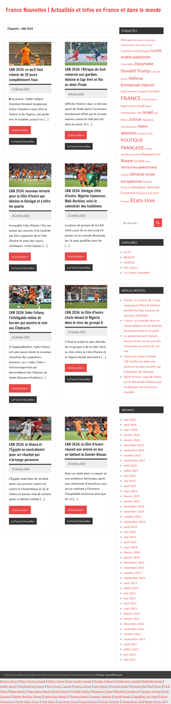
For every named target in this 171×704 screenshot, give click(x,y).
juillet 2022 (131, 649)
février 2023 (132, 613)
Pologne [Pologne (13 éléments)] (148, 148)
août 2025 (130, 465)
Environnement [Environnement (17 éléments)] (129, 91)
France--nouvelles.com (109, 674)
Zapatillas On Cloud (145, 696)
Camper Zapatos (100, 696)
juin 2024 (130, 532)
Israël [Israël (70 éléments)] (148, 112)
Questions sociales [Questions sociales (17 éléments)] (131, 154)
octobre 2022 (132, 634)
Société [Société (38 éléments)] (139, 161)
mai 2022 (130, 659)
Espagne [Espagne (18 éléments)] (142, 91)
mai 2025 (130, 480)
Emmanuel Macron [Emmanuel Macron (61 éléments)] (138, 84)
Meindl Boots (122, 696)
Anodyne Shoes (68, 701)
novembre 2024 (134, 511)
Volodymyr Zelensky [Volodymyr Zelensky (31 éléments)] (145, 187)
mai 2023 (130, 598)
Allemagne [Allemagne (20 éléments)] (127, 39)
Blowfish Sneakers (126, 691)
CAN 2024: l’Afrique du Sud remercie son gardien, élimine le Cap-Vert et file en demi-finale (85, 77)
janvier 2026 (132, 440)
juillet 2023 (131, 588)
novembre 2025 (134, 450)
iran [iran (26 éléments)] (139, 112)
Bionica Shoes (9, 681)
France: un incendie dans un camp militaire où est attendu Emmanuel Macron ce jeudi (143, 325)
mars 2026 (130, 429)
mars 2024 (130, 547)
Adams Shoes (82, 686)
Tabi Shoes (49, 701)
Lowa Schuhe (88, 701)
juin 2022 (130, 654)
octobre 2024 (132, 516)
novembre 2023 (134, 567)
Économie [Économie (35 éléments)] (128, 193)
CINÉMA (129, 262)
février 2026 (132, 435)
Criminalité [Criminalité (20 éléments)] (127, 64)
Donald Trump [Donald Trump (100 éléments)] (135, 70)
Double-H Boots (104, 681)
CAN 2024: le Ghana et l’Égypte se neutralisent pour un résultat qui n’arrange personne (26, 452)
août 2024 (130, 526)
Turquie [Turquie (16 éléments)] (125, 174)
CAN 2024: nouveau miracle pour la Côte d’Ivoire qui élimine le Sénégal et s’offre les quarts (30, 198)
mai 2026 (130, 419)
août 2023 (130, 583)
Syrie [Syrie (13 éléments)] (147, 161)
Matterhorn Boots (54, 696)
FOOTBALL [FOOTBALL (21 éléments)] (153, 91)
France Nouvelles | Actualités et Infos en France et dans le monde (85, 10)
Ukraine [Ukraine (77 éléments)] (137, 174)
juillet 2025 (131, 470)
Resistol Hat (138, 686)
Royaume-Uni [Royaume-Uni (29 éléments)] (150, 154)
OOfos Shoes (55, 681)
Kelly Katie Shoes (28, 701)
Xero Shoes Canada (59, 686)
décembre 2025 (134, 445)
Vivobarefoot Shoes (31, 686)
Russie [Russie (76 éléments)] (127, 160)
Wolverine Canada (128, 681)
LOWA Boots (8, 686)
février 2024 (132, 552)
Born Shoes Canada (32, 681)
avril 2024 (130, 542)
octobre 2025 (132, 455)
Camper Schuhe (150, 691)
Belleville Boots (152, 681)
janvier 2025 (132, 501)
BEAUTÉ (129, 257)
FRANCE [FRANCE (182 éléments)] (131, 98)
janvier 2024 (132, 557)
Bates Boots (18, 691)
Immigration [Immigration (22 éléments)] (128, 112)
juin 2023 (130, 593)
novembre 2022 (134, 629)
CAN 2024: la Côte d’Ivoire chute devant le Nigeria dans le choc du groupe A (84, 317)
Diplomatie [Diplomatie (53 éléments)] (143, 63)
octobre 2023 (132, 572)
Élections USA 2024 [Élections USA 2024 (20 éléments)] (147, 193)
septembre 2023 (134, 577)
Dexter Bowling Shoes (26, 696)
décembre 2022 (134, 623)
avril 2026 (130, 424)
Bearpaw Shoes (102, 691)
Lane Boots (101, 686)
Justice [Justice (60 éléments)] (134, 119)
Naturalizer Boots (39, 691)
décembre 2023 (134, 562)
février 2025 (132, 496)
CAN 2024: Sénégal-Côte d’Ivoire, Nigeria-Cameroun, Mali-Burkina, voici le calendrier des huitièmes (85, 198)
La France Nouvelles (22, 141)
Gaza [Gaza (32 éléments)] (124, 106)
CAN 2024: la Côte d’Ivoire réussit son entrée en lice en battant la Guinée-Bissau (85, 449)
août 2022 (130, 644)
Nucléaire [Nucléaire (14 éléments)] (142, 133)
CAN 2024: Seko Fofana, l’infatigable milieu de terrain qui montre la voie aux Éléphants (28, 320)
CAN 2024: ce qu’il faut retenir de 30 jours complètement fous (26, 74)
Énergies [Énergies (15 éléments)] (125, 201)
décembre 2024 (134, 506)
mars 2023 (130, 608)
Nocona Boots (119, 686)
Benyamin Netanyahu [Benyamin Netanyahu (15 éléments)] (144, 39)
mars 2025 (130, 491)
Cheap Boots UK (132, 701)
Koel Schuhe (61, 691)
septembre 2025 (134, 460)
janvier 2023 (132, 618)
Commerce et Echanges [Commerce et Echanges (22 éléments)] (135, 51)
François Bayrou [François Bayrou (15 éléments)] (149, 99)
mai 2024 (130, 537)
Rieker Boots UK (155, 701)
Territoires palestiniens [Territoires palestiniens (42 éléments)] (139, 167)
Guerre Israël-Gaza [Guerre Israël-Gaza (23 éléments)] (139, 106)
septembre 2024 (134, 521)
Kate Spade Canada (79, 681)
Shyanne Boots (78, 696)
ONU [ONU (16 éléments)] (150, 133)
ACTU (127, 252)
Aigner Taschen (109, 701)
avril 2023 (130, 603)
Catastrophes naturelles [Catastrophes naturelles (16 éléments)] (134, 44)
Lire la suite (19, 130)
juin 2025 (130, 475)
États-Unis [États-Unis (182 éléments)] (142, 200)
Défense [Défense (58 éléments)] (136, 78)
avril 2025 (130, 486)
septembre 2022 (134, 639)
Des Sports (131, 267)
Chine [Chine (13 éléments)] (149, 45)
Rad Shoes (155, 686)
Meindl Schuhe (80, 691)
